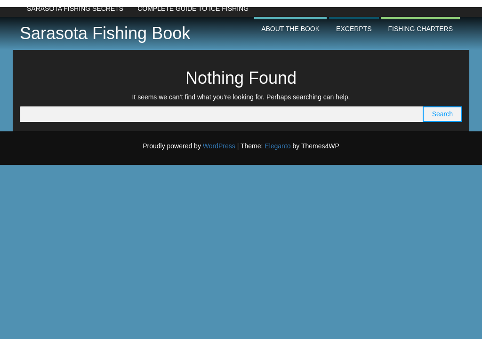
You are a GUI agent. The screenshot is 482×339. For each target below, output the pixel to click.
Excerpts (353, 28)
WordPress (219, 146)
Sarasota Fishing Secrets (75, 8)
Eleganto (277, 146)
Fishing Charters (420, 28)
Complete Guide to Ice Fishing (193, 8)
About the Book (290, 28)
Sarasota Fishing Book (105, 33)
